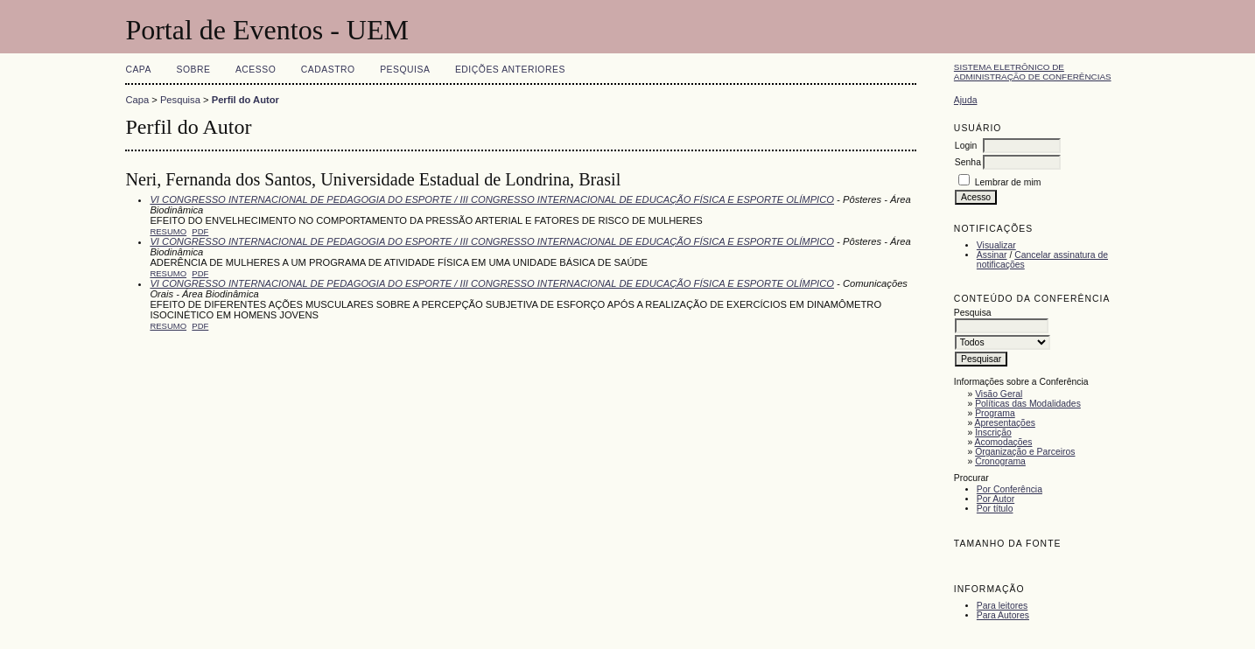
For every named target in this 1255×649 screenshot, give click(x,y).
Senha (968, 162)
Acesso (255, 69)
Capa (138, 69)
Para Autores (1003, 615)
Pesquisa (405, 69)
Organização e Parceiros (1025, 452)
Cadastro (328, 69)
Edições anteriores (510, 69)
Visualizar (996, 245)
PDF (200, 231)
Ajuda (966, 100)
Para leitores (1002, 606)
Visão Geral (998, 394)
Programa (995, 413)
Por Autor (995, 499)
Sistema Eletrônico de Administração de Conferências (1032, 71)
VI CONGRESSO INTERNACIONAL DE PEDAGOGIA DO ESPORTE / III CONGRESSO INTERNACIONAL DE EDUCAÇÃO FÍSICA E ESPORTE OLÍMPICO (492, 199)
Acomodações (1004, 442)
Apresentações (1005, 423)
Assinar (992, 255)
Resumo (168, 231)
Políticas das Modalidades (1028, 403)
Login (966, 145)
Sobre (193, 69)
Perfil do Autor (245, 99)
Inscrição (993, 432)
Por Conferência (1009, 489)
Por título (995, 508)
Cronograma (1000, 461)
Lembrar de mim (1008, 182)
